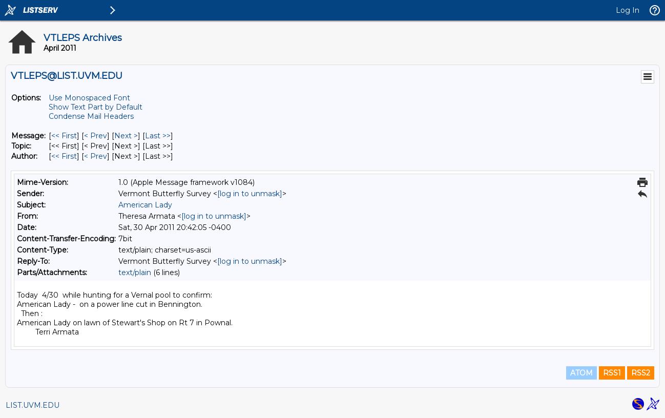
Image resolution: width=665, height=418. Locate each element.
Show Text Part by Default (95, 107)
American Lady (145, 205)
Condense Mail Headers (91, 116)
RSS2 (640, 373)
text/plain (134, 272)
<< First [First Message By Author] (64, 156)
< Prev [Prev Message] (95, 135)
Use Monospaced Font (89, 97)
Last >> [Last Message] (158, 135)
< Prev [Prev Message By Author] (95, 156)
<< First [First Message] (64, 135)
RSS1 (612, 373)
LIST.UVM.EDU (32, 405)
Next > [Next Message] (126, 135)
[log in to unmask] (249, 193)
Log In (627, 10)
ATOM (581, 373)
